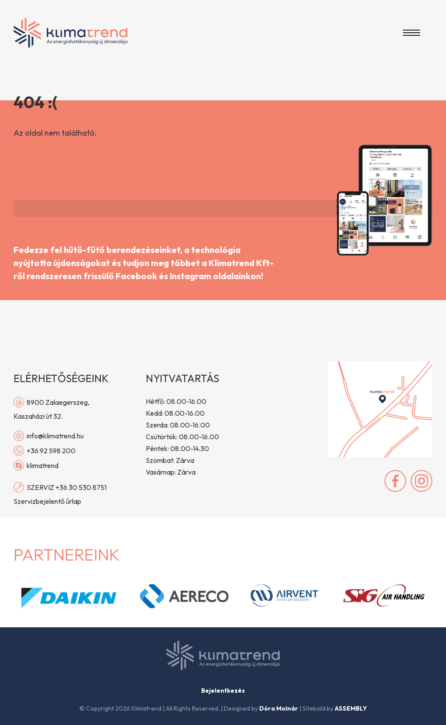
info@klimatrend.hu (49, 435)
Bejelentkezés (223, 690)
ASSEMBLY (351, 708)
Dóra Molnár (278, 708)
